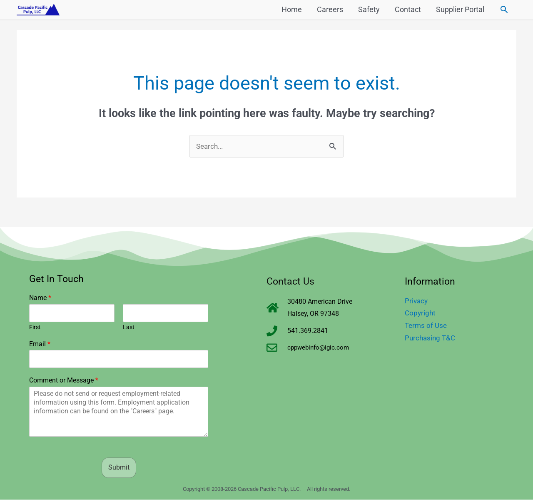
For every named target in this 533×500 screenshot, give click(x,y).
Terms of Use (427, 325)
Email (39, 344)
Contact (408, 10)
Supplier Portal (460, 10)
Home (291, 10)
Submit (119, 468)
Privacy (417, 301)
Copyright (421, 313)
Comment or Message (63, 381)
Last (128, 327)
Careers (330, 10)
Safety (369, 10)
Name (40, 298)
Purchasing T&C (431, 338)
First (35, 327)
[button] (504, 10)
